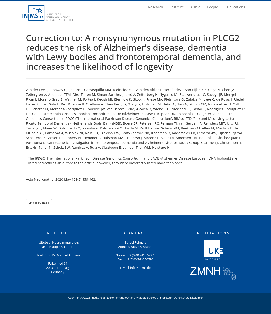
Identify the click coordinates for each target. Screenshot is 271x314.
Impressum (166, 297)
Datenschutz (181, 297)
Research (155, 7)
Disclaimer (196, 297)
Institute (177, 7)
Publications (235, 7)
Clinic (195, 7)
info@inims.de (140, 268)
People (212, 7)
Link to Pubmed (39, 203)
